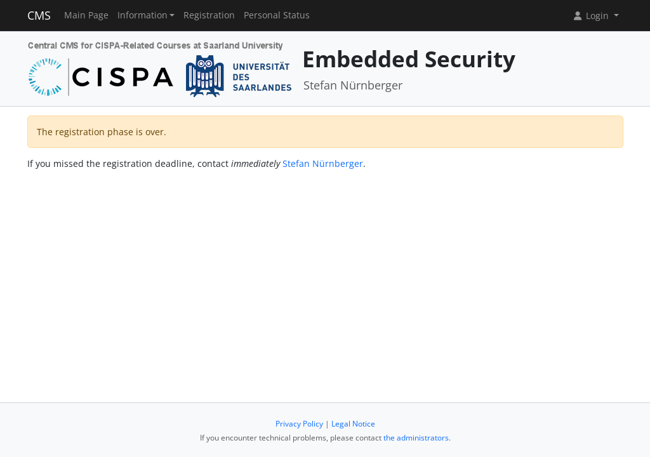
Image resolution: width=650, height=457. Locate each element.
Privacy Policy (299, 423)
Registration (209, 15)
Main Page (86, 15)
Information (142, 15)
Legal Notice (353, 423)
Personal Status (277, 15)
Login (591, 16)
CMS (39, 15)
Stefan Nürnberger (322, 163)
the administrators (416, 437)
